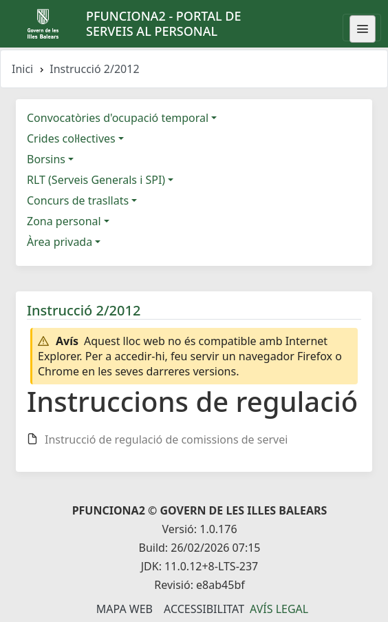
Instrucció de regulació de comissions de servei (166, 439)
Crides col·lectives (71, 138)
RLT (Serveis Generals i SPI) (96, 179)
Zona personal (64, 221)
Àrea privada (59, 241)
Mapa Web (124, 608)
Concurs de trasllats (78, 200)
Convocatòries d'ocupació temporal (117, 117)
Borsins (46, 159)
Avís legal (279, 608)
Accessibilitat (204, 608)
